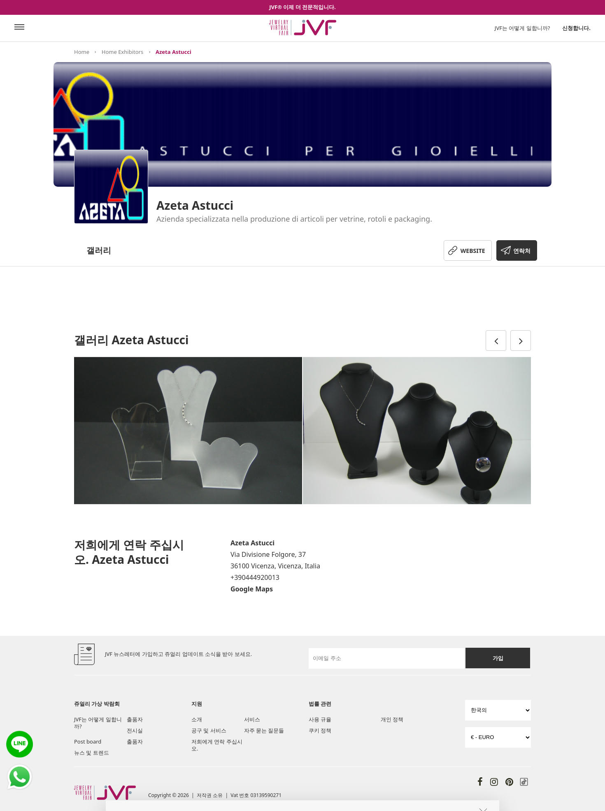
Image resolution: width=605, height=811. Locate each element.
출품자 (135, 719)
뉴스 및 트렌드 (91, 752)
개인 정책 (392, 719)
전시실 (135, 730)
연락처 (522, 251)
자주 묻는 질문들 (264, 730)
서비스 (252, 719)
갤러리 (98, 250)
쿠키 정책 (320, 730)
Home (81, 52)
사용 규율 (320, 719)
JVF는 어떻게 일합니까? (522, 28)
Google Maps (251, 588)
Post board (87, 741)
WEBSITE (473, 251)
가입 (498, 658)
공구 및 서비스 (208, 730)
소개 (196, 719)
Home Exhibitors (122, 52)
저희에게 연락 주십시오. (216, 745)
